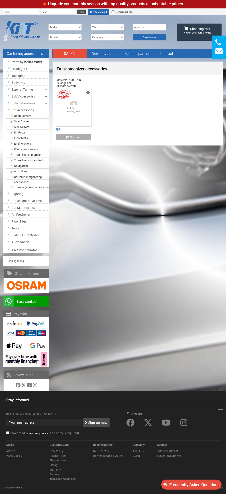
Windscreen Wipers (26, 149)
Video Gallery (14, 455)
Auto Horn (20, 171)
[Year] (107, 27)
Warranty (55, 469)
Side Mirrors (21, 127)
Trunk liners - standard (28, 160)
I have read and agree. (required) (44, 433)
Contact (166, 53)
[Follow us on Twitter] (24, 386)
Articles (10, 451)
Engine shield (22, 143)
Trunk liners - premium (28, 155)
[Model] (65, 37)
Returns (54, 474)
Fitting (53, 465)
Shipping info (58, 460)
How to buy (56, 451)
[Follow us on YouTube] (30, 386)
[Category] (107, 37)
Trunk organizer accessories (32, 187)
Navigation (21, 166)
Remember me (123, 12)
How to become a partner (108, 455)
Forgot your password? (147, 12)
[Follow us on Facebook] (18, 386)
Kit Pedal (19, 132)
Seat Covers (22, 121)
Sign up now (96, 422)
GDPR (136, 455)
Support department (169, 455)
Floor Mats (21, 138)
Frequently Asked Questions (191, 484)
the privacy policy (37, 433)
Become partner (137, 53)
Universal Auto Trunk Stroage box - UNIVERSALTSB (69, 83)
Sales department (167, 451)
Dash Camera (22, 116)
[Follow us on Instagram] (35, 386)
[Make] (65, 27)
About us (138, 451)
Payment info (58, 455)
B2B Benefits (101, 451)
